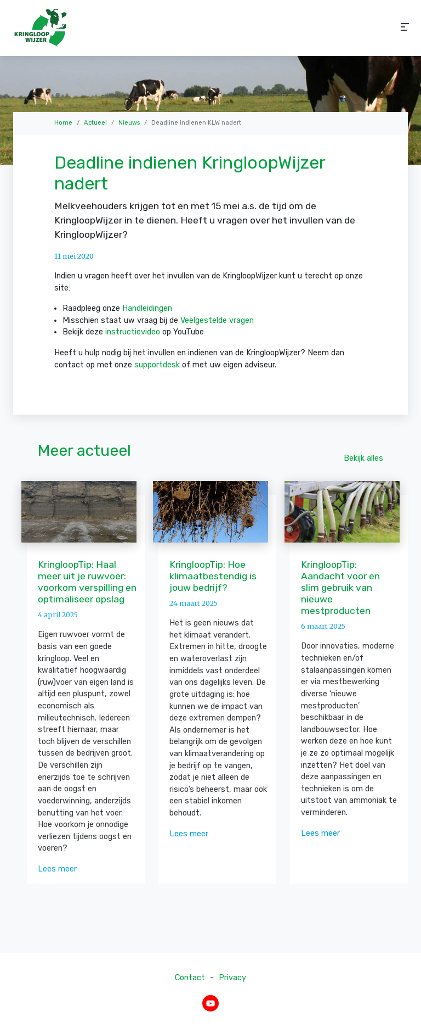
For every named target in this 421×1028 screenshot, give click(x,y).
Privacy (232, 977)
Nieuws (129, 122)
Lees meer (57, 869)
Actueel (95, 122)
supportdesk (157, 365)
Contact (190, 977)
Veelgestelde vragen (217, 320)
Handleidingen (147, 308)
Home (63, 122)
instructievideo (132, 332)
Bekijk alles (363, 458)
